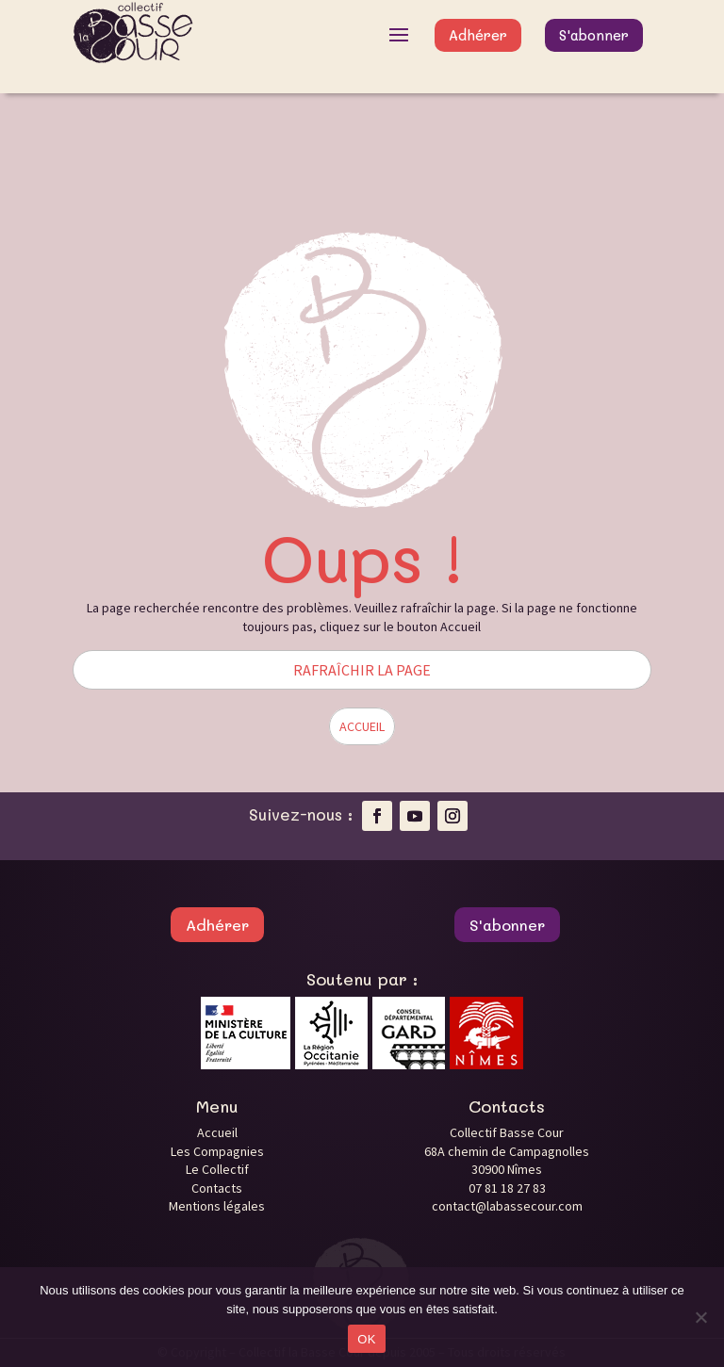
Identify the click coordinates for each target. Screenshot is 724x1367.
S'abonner (594, 34)
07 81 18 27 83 (507, 1188)
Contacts (216, 1188)
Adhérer (478, 34)
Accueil (217, 1132)
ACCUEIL (362, 726)
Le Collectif (217, 1169)
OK (366, 1339)
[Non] (700, 1317)
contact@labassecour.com (507, 1205)
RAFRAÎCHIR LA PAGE (362, 669)
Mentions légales (217, 1205)
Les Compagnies (217, 1151)
